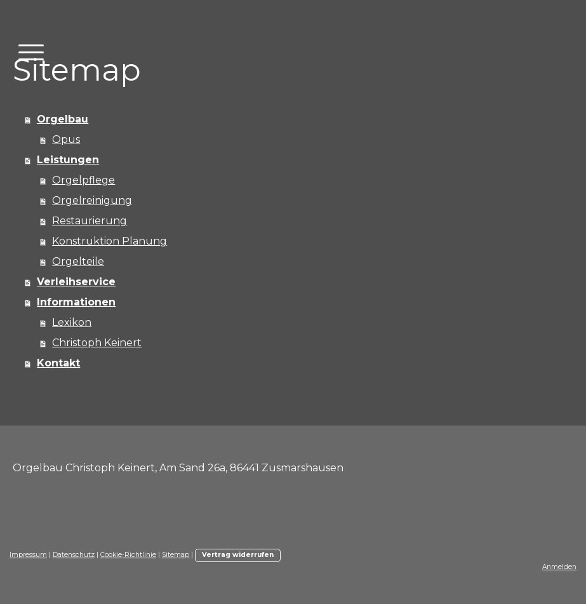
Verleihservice (76, 282)
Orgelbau (62, 119)
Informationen (76, 302)
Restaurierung (89, 221)
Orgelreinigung (92, 200)
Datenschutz (74, 555)
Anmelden (559, 567)
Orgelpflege (83, 180)
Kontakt (58, 363)
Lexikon (71, 322)
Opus (66, 139)
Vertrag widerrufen (238, 555)
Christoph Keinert (97, 343)
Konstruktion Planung (109, 241)
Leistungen (68, 160)
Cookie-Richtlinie (128, 555)
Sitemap (175, 555)
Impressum (28, 555)
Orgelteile (78, 261)
